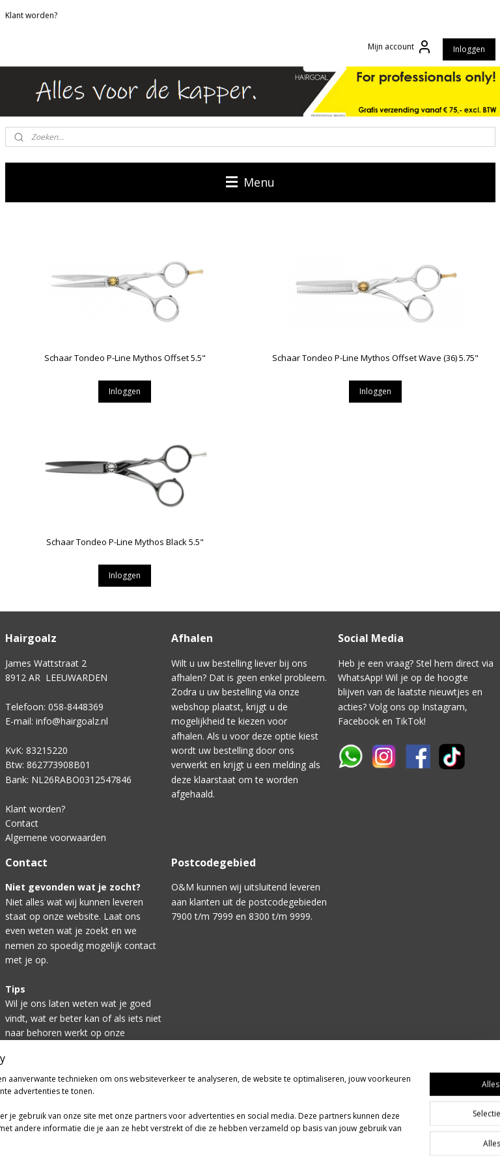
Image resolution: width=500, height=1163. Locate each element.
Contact (21, 823)
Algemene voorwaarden (55, 837)
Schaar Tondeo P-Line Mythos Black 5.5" (125, 542)
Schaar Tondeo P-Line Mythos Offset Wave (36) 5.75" (375, 358)
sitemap (327, 1139)
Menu (250, 182)
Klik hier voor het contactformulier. (78, 1091)
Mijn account (400, 47)
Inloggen (469, 49)
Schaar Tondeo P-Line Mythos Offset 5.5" (125, 358)
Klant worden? (31, 15)
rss (354, 1139)
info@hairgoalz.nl (72, 721)
